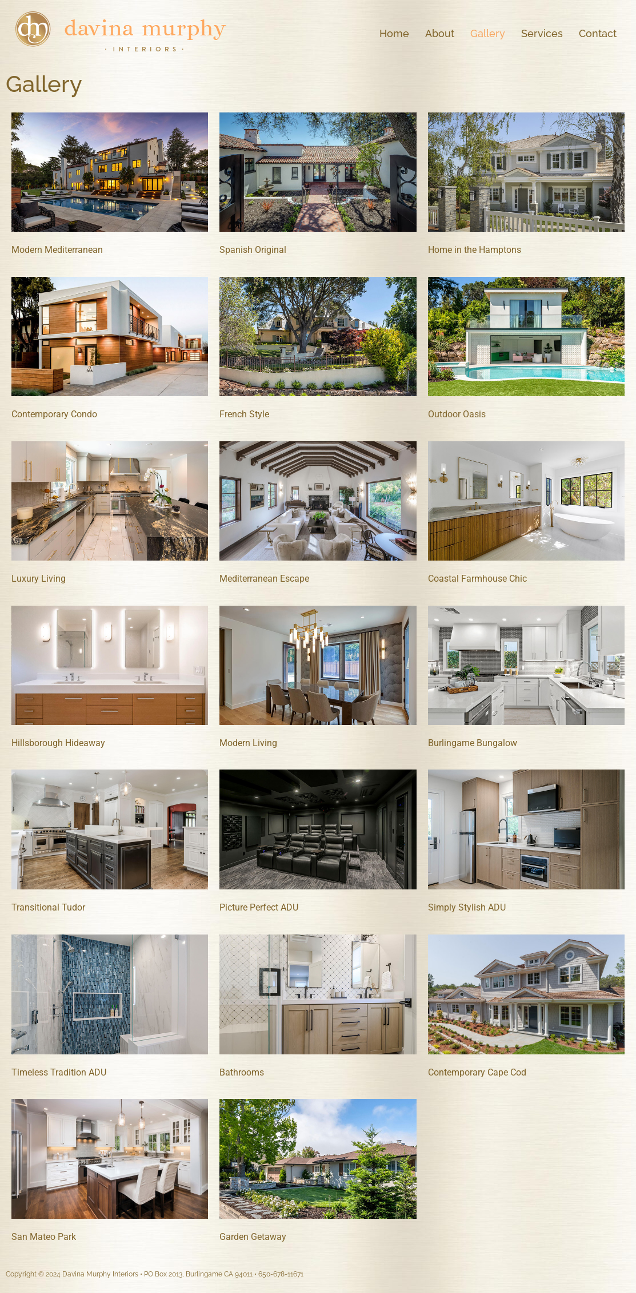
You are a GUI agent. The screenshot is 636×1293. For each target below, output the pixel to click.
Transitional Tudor (48, 907)
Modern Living (248, 743)
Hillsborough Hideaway (58, 743)
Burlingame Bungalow (472, 743)
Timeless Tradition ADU (58, 1072)
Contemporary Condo (54, 414)
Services (542, 33)
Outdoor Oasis (457, 414)
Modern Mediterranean (57, 249)
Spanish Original (252, 249)
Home (394, 33)
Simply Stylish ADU (467, 907)
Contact (598, 33)
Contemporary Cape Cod (477, 1072)
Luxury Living (38, 578)
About (439, 33)
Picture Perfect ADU (258, 907)
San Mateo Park (43, 1236)
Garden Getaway (252, 1236)
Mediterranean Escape (264, 578)
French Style (244, 414)
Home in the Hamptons (474, 249)
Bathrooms (241, 1072)
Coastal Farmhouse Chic (477, 578)
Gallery (487, 33)
